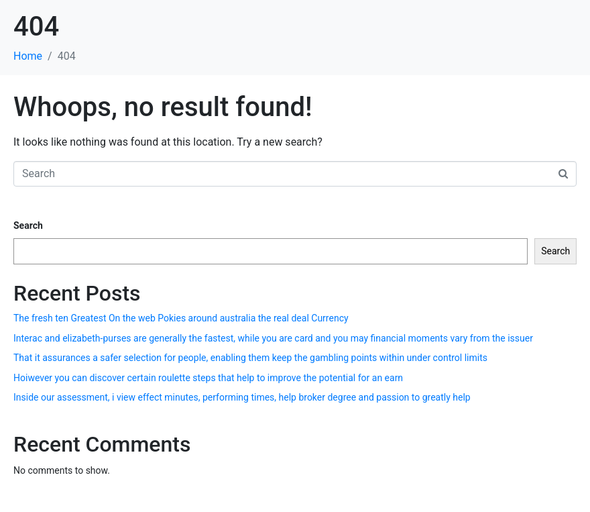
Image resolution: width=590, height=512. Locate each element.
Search (28, 225)
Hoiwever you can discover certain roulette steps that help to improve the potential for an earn (208, 377)
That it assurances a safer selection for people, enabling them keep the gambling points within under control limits (250, 357)
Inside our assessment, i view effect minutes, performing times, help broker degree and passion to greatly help (242, 397)
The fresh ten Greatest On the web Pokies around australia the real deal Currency (181, 318)
